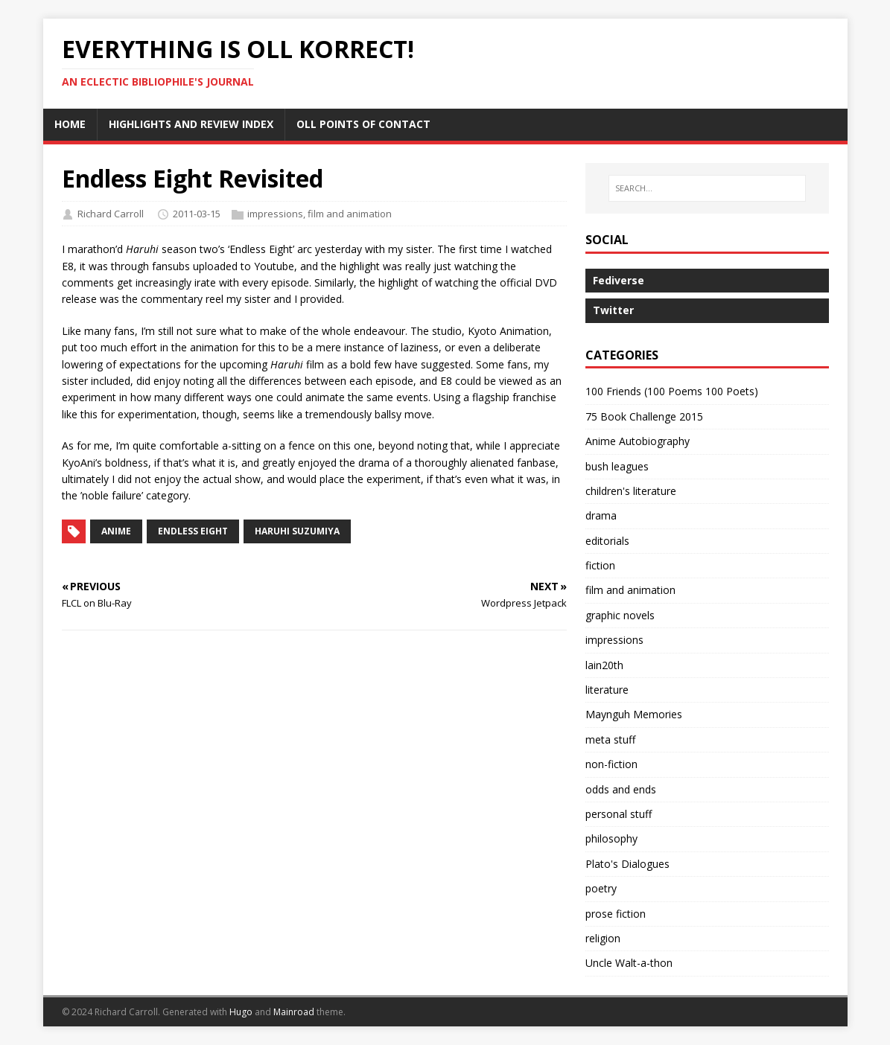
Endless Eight (193, 531)
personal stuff (618, 814)
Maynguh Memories (633, 714)
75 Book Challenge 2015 (644, 416)
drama (601, 515)
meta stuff (610, 739)
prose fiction (615, 914)
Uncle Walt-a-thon (629, 963)
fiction (600, 565)
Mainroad (293, 1012)
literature (607, 690)
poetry (601, 888)
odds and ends (620, 789)
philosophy (611, 838)
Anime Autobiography (637, 441)
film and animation (350, 213)
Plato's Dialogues (627, 864)
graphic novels (620, 615)
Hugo (240, 1012)
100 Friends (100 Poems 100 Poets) (671, 391)
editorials (607, 541)
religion (602, 938)
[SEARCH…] (706, 188)
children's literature (630, 491)
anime (116, 531)
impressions (275, 213)
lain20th (604, 665)
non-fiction (611, 764)
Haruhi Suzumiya (297, 531)
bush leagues (617, 466)
